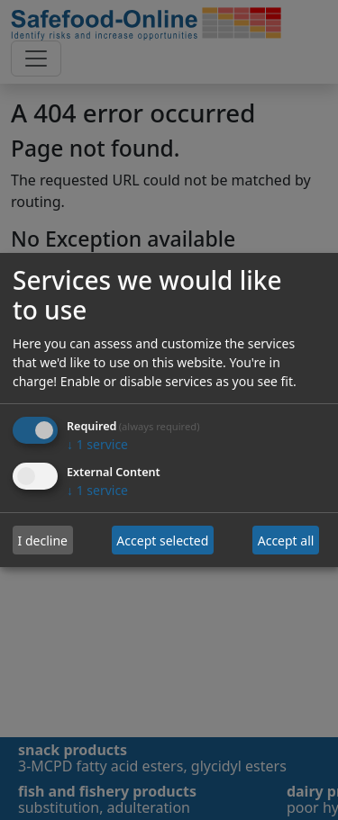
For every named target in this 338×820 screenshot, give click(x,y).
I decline (43, 540)
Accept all (286, 540)
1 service (97, 445)
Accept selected (162, 540)
